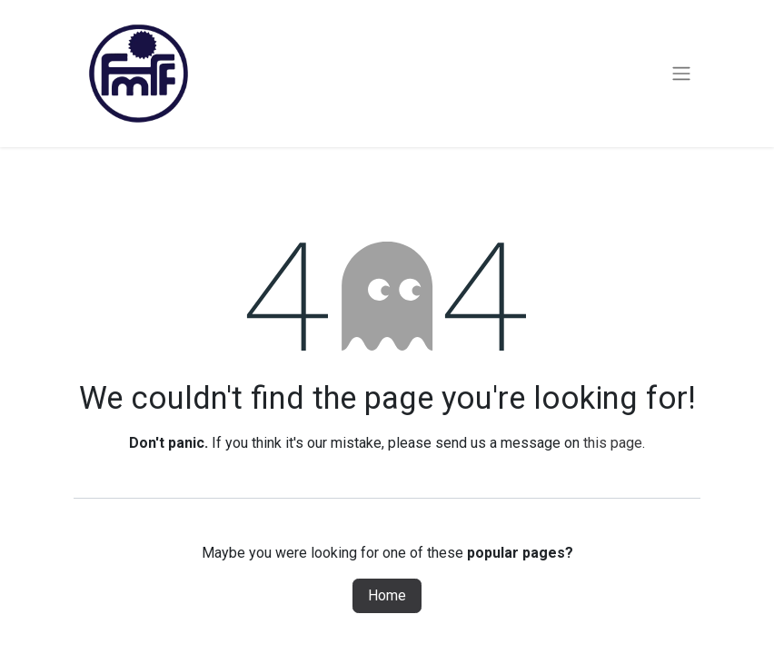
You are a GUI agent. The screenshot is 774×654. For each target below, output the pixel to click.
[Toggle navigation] (681, 74)
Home (387, 595)
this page (612, 442)
